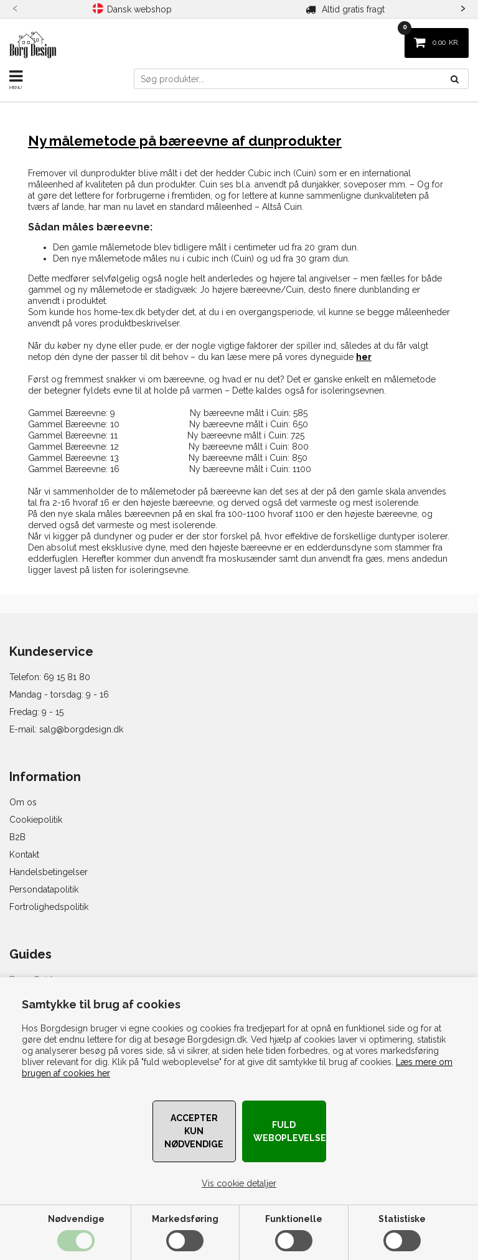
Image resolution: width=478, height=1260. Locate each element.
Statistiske (402, 1219)
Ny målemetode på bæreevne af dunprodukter (185, 141)
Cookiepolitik (35, 820)
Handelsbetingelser (48, 872)
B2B (17, 837)
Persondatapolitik (43, 889)
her (364, 357)
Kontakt (24, 855)
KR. (432, 37)
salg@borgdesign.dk (81, 729)
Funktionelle (293, 1219)
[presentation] (15, 6)
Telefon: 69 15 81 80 (49, 677)
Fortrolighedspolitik (48, 907)
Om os (23, 802)
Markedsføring (185, 1219)
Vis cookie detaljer (239, 1183)
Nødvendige (76, 1219)
